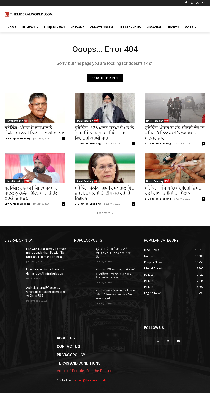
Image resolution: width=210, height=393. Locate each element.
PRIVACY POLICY (71, 355)
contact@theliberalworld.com (92, 380)
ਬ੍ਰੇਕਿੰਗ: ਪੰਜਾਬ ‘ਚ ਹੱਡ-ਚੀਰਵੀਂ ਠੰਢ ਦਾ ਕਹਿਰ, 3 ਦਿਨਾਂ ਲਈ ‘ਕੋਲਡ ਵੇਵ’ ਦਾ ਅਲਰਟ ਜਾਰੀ (174, 133)
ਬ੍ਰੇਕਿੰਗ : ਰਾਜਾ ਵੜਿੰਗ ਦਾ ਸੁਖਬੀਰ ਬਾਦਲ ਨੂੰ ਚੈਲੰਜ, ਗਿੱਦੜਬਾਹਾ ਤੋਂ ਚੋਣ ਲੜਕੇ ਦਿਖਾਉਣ (31, 193)
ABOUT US (66, 338)
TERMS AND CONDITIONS (79, 363)
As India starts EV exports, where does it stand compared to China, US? (46, 292)
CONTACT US (68, 346)
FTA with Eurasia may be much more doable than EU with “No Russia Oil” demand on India (46, 252)
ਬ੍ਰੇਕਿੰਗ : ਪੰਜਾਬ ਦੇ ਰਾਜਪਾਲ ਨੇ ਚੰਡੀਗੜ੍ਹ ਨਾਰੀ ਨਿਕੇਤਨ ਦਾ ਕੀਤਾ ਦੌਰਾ (34, 131)
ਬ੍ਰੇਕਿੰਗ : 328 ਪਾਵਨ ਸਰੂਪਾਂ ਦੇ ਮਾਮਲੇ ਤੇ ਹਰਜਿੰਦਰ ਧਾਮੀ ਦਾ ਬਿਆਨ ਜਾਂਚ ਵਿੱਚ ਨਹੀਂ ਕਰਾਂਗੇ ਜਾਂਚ (104, 133)
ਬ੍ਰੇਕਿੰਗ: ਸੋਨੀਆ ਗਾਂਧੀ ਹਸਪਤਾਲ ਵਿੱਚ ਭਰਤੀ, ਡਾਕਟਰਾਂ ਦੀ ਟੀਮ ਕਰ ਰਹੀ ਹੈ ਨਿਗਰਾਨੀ (104, 193)
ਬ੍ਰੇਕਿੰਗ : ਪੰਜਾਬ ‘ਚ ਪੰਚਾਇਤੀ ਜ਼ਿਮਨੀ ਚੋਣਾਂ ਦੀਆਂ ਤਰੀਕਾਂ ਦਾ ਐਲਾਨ (174, 191)
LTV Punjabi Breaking (17, 138)
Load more (105, 213)
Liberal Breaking (14, 121)
